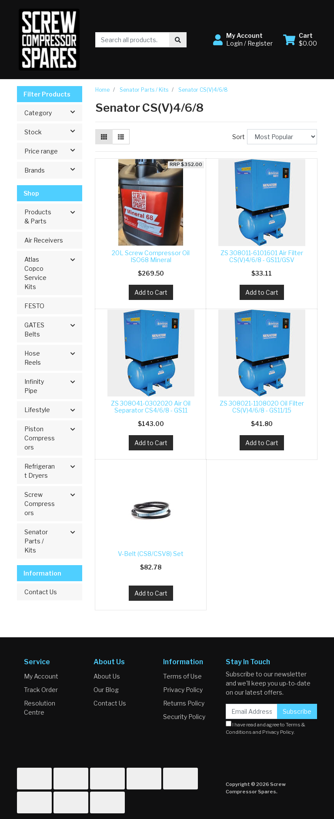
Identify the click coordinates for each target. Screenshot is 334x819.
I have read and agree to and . (265, 728)
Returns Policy (183, 703)
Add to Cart (150, 292)
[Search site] (178, 39)
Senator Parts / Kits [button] (36, 541)
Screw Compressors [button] (39, 503)
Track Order (41, 689)
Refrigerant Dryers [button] (39, 471)
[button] (243, 39)
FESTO (34, 306)
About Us (107, 676)
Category (53, 112)
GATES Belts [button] (34, 329)
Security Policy (184, 716)
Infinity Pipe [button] (34, 386)
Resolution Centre (39, 707)
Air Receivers (43, 240)
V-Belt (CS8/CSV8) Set (151, 553)
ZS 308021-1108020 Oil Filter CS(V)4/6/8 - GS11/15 (262, 407)
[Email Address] (251, 711)
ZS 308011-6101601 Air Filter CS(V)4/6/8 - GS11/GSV (261, 256)
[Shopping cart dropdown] (300, 39)
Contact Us (40, 592)
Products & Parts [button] (37, 216)
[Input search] (132, 39)
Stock (53, 131)
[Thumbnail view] (104, 136)
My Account (41, 676)
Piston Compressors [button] (39, 438)
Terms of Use (182, 676)
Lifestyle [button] (37, 409)
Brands (53, 169)
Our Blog (106, 689)
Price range (53, 150)
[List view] (121, 136)
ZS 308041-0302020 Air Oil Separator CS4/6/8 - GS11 (150, 407)
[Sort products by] (282, 136)
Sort (238, 136)
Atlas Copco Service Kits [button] (35, 273)
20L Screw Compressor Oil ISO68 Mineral (151, 256)
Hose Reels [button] (32, 358)
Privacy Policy (183, 689)
